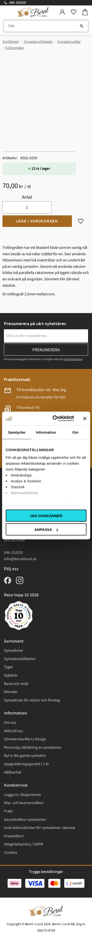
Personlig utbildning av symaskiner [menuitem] (33, 747)
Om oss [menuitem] (10, 722)
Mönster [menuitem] (11, 692)
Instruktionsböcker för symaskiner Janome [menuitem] (39, 827)
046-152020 (17, 2)
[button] (73, 12)
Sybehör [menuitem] (11, 675)
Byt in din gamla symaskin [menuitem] (25, 755)
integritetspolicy (73, 359)
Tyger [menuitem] (8, 667)
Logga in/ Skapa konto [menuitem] (22, 794)
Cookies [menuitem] (10, 852)
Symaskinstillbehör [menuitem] (20, 659)
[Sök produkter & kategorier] (46, 26)
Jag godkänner (46, 515)
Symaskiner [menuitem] (13, 650)
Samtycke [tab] (16, 432)
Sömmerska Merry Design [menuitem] (25, 739)
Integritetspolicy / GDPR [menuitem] (23, 844)
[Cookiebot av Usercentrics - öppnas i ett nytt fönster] (55, 418)
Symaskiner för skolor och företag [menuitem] (32, 700)
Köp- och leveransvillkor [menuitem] (24, 803)
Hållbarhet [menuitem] (12, 772)
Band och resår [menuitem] (16, 683)
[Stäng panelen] (84, 418)
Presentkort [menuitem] (14, 836)
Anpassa (46, 529)
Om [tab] (75, 432)
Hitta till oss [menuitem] (13, 731)
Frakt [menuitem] (8, 811)
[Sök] (82, 26)
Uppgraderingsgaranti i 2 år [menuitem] (26, 764)
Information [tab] (46, 432)
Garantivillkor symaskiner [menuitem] (25, 819)
